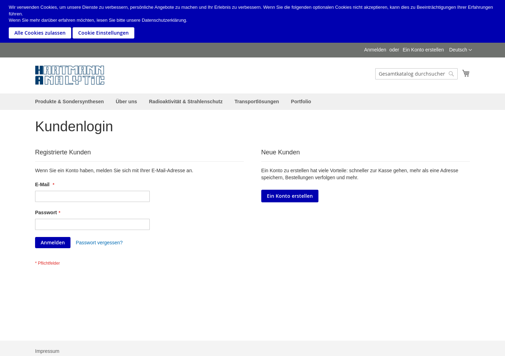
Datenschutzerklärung (164, 20)
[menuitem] (69, 101)
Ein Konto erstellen (423, 50)
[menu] (252, 101)
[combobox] (416, 73)
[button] (460, 50)
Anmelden (375, 50)
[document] (253, 21)
